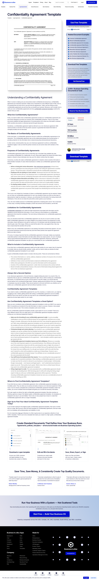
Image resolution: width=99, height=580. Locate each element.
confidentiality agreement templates (43, 109)
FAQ (8, 564)
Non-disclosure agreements (42, 166)
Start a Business (46, 6)
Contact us (9, 560)
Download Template (79, 156)
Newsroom (22, 555)
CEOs (33, 536)
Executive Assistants (37, 542)
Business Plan (12, 6)
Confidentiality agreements (14, 210)
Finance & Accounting (69, 6)
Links (21, 540)
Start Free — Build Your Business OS (49, 514)
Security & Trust (24, 562)
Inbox (21, 538)
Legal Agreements (23, 6)
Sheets (21, 544)
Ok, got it (86, 577)
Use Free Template (79, 22)
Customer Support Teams (38, 550)
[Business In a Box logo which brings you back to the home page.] (9, 2)
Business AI (10, 536)
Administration (81, 6)
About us (9, 555)
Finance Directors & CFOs (38, 552)
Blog (8, 557)
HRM (21, 536)
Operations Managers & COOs (40, 554)
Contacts (9, 542)
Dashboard (9, 544)
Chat (8, 538)
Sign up (20, 413)
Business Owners (36, 540)
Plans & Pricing (23, 557)
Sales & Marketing (57, 6)
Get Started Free (78, 81)
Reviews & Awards (24, 560)
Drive (8, 548)
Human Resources (34, 6)
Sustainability (23, 564)
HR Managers (35, 544)
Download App (10, 562)
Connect (9, 540)
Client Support (74, 2)
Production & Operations (93, 6)
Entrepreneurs (36, 538)
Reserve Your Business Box (79, 111)
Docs (8, 546)
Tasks (21, 546)
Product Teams (36, 546)
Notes (21, 542)
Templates (3, 6)
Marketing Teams (36, 548)
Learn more (93, 577)
